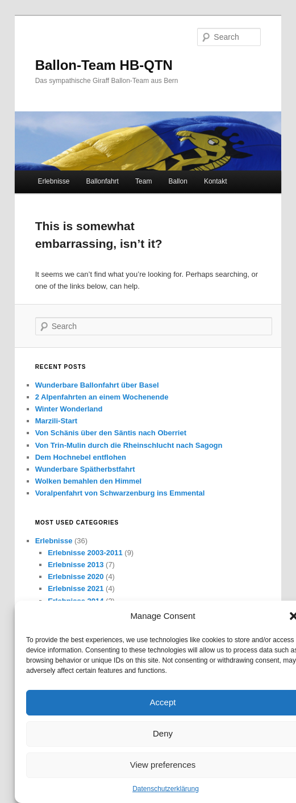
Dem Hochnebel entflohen (80, 457)
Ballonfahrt (102, 181)
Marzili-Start (56, 421)
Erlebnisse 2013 (75, 564)
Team (143, 181)
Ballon (177, 181)
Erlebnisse (53, 181)
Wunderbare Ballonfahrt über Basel (97, 385)
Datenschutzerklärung (165, 789)
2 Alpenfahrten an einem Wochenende (102, 397)
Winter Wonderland (69, 409)
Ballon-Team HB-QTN (104, 65)
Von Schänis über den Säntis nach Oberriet (110, 432)
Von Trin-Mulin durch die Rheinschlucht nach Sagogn (129, 445)
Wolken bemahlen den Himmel (88, 481)
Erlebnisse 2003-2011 (85, 552)
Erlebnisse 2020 (75, 576)
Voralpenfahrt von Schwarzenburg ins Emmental (120, 493)
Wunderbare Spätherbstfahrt (85, 469)
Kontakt (215, 181)
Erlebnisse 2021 (75, 588)
